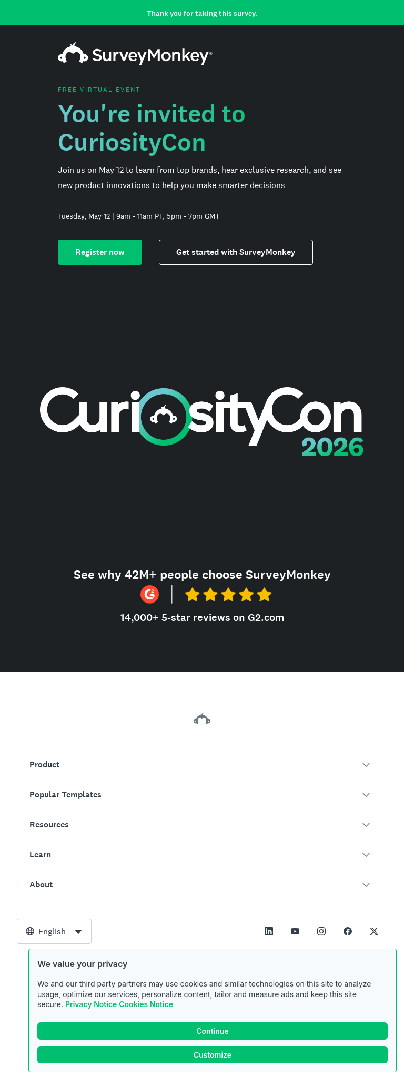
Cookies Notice (146, 1004)
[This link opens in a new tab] (269, 931)
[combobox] (54, 931)
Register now (100, 252)
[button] (202, 765)
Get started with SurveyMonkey (236, 252)
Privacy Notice (91, 1004)
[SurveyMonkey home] (135, 62)
